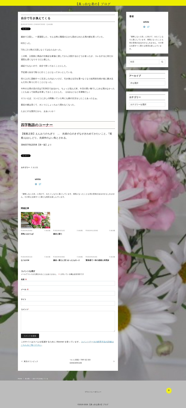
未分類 (50, 24)
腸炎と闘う (57, 234)
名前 (24, 279)
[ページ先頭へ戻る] (163, 385)
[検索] (147, 62)
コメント (25, 309)
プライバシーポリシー (93, 392)
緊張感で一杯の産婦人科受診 (97, 260)
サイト (23, 299)
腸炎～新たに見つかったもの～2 (66, 260)
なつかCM (25, 260)
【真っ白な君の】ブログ (93, 4)
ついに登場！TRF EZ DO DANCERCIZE (80, 361)
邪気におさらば (27, 234)
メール (25, 289)
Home (20, 379)
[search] (162, 62)
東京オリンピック (31, 361)
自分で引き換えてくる (40, 379)
